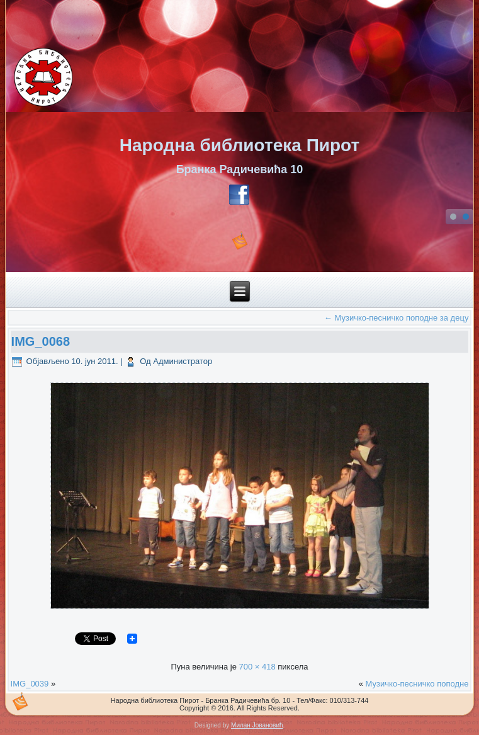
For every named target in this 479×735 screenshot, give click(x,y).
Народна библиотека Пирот (239, 145)
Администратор (182, 361)
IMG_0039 (30, 683)
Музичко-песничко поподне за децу (396, 317)
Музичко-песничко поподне (417, 683)
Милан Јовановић (257, 725)
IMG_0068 (40, 341)
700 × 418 (257, 666)
